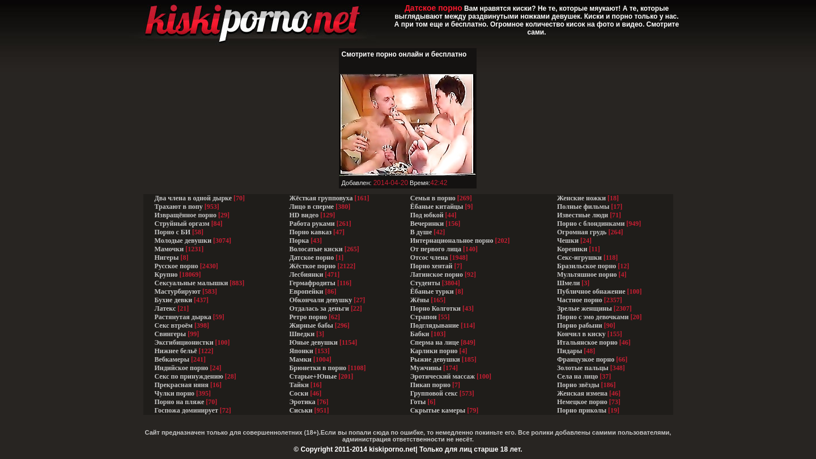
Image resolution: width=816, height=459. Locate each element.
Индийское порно (182, 368)
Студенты (425, 283)
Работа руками (311, 224)
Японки (301, 351)
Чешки (568, 240)
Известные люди (582, 215)
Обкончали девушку (320, 300)
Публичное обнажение (591, 291)
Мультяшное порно (587, 274)
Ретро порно (308, 317)
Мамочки (169, 249)
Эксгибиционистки (184, 342)
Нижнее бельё (176, 351)
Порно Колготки (435, 308)
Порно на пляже (180, 402)
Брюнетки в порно (317, 368)
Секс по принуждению (189, 376)
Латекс (165, 308)
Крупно (166, 274)
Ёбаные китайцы (437, 207)
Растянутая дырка (183, 317)
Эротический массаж (442, 376)
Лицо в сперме (311, 207)
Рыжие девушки (435, 359)
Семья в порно (433, 198)
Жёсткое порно (312, 266)
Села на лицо (577, 376)
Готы (418, 402)
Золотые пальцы (583, 368)
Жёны (419, 300)
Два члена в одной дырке (193, 198)
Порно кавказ (310, 232)
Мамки (300, 359)
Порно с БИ (173, 232)
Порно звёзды (578, 385)
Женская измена (582, 393)
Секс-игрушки (579, 257)
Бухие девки (174, 300)
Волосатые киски (315, 249)
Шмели (568, 283)
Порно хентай (431, 266)
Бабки (420, 334)
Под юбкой (427, 215)
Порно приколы (581, 410)
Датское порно (311, 257)
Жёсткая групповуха (321, 198)
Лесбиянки (306, 274)
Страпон (423, 317)
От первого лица (435, 249)
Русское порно (176, 266)
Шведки (301, 334)
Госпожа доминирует (186, 410)
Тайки (298, 385)
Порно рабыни (579, 325)
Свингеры (170, 334)
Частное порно (579, 300)
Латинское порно (436, 274)
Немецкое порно (582, 402)
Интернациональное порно (452, 240)
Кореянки (572, 249)
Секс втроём (174, 325)
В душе (421, 232)
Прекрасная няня (182, 385)
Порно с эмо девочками (592, 317)
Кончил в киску (581, 334)
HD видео (303, 215)
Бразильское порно (586, 266)
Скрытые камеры (438, 410)
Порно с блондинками (590, 224)
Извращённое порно (185, 215)
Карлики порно (434, 351)
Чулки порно (175, 393)
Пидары (569, 351)
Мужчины (425, 368)
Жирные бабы (311, 325)
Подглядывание (434, 325)
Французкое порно (585, 359)
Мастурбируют (178, 291)
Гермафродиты (312, 283)
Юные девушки (313, 342)
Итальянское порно (587, 342)
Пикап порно (430, 385)
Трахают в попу (179, 207)
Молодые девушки (183, 240)
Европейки (306, 291)
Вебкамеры (172, 359)
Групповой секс (434, 393)
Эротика (302, 402)
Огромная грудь (581, 232)
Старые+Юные (313, 376)
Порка (299, 240)
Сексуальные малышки (191, 283)
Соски (298, 393)
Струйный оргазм (182, 224)
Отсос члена (429, 257)
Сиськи (300, 410)
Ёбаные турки (432, 291)
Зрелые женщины (584, 308)
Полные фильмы (583, 207)
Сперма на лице (434, 342)
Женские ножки (581, 198)
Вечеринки (427, 224)
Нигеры (167, 257)
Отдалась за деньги (319, 308)
